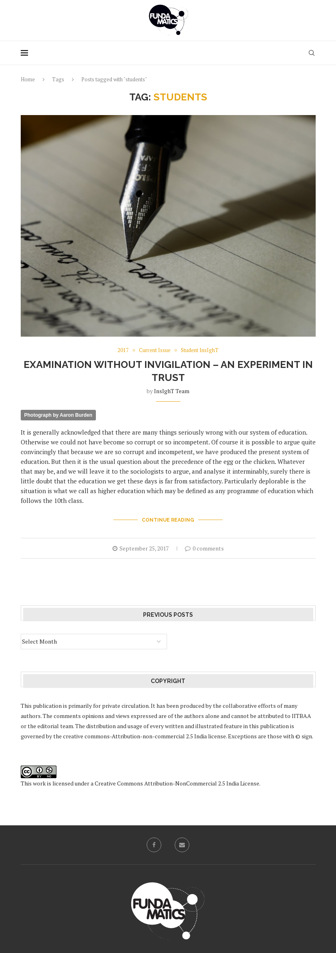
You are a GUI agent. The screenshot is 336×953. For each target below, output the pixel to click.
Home (28, 79)
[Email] (182, 845)
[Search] (312, 53)
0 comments (204, 548)
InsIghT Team (171, 391)
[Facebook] (154, 845)
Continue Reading (168, 520)
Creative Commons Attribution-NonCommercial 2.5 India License (177, 783)
